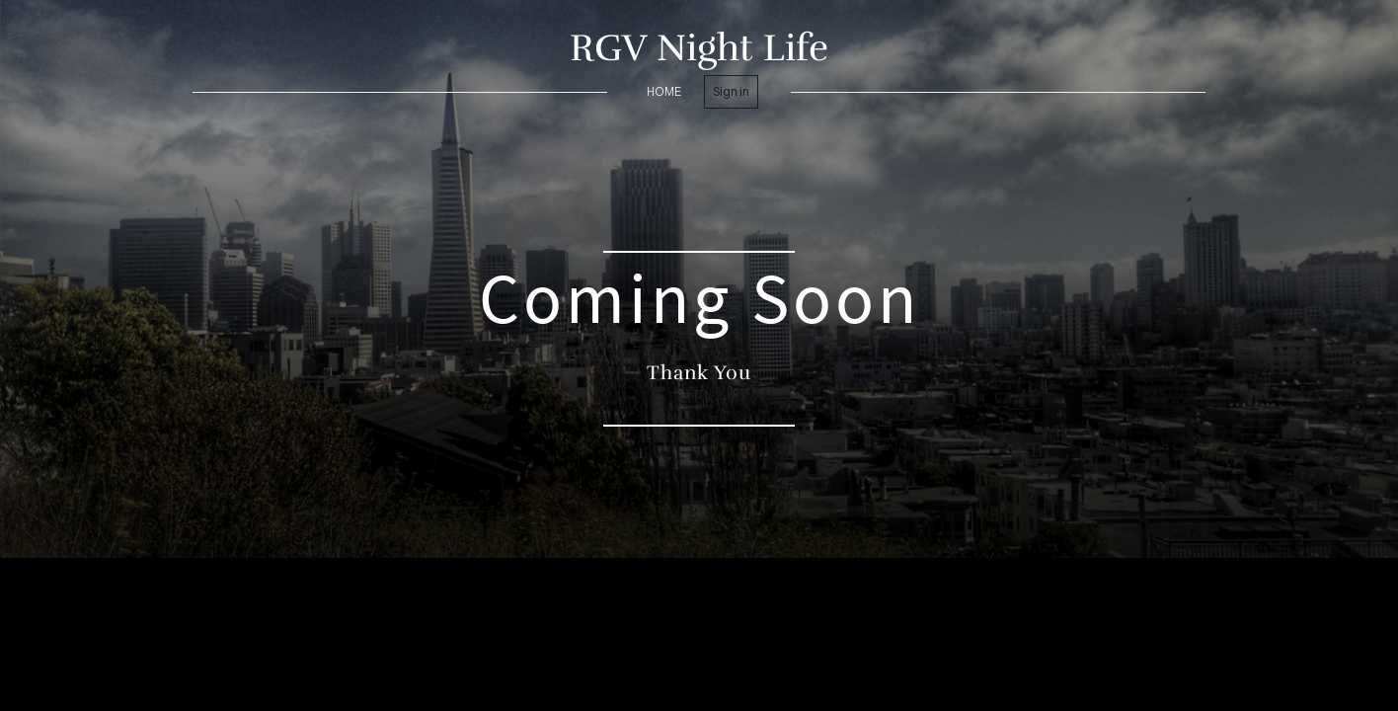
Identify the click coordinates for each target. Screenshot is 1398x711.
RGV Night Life (699, 48)
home (664, 91)
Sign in (731, 91)
